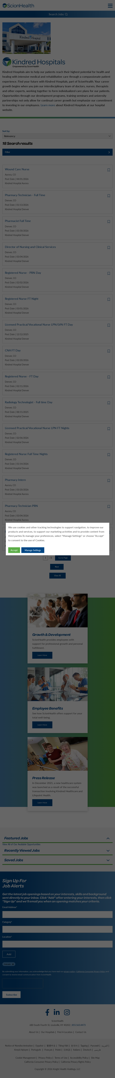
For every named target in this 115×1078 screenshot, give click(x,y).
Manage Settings (33, 550)
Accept (14, 550)
